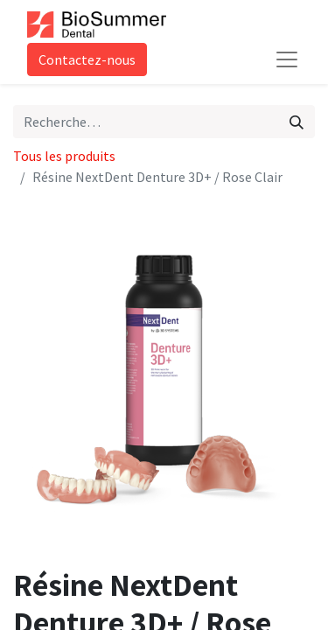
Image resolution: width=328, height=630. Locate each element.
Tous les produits (64, 155)
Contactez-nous (87, 59)
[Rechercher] (296, 121)
